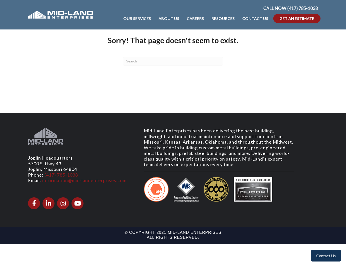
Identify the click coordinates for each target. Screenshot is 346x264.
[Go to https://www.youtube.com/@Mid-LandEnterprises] (78, 203)
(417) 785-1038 (61, 175)
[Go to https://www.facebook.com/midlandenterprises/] (34, 203)
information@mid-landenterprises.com (84, 180)
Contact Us (326, 255)
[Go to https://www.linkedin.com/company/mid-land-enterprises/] (48, 203)
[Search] (173, 61)
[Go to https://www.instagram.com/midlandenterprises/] (63, 203)
